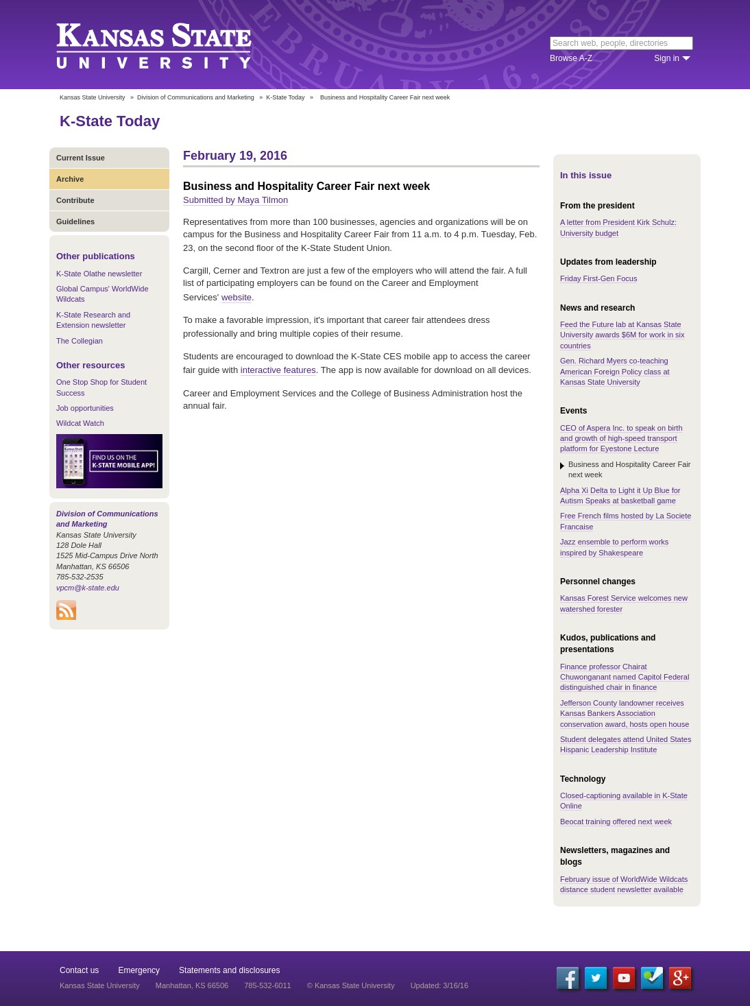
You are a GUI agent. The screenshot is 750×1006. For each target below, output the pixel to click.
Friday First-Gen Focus (598, 278)
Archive (70, 179)
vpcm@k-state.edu (87, 588)
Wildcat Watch (80, 423)
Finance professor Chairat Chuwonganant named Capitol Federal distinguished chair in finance (624, 677)
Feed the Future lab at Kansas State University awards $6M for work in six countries (622, 335)
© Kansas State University (351, 985)
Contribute (75, 200)
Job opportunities (85, 408)
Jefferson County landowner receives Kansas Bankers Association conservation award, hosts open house (624, 713)
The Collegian (79, 341)
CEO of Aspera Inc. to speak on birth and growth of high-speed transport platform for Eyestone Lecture (621, 438)
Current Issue (80, 158)
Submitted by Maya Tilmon (235, 200)
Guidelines (75, 221)
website (236, 297)
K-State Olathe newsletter (99, 274)
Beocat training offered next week (616, 821)
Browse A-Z (571, 58)
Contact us (79, 970)
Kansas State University (171, 44)
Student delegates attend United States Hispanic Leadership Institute (625, 744)
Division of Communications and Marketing (195, 97)
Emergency (139, 970)
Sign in (666, 58)
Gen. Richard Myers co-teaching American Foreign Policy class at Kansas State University (615, 371)
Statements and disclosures (229, 970)
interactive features (278, 370)
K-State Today (285, 97)
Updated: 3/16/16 (439, 985)
